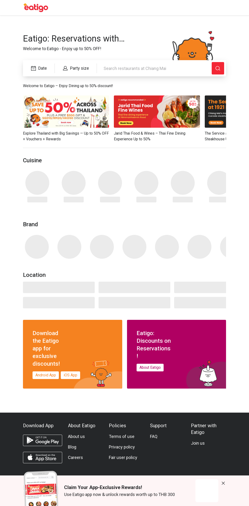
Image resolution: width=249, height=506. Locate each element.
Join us (198, 443)
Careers (75, 457)
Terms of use (121, 436)
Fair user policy (123, 457)
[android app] (42, 440)
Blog (72, 446)
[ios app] (42, 457)
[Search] (218, 68)
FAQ (153, 436)
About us (76, 436)
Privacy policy (122, 446)
